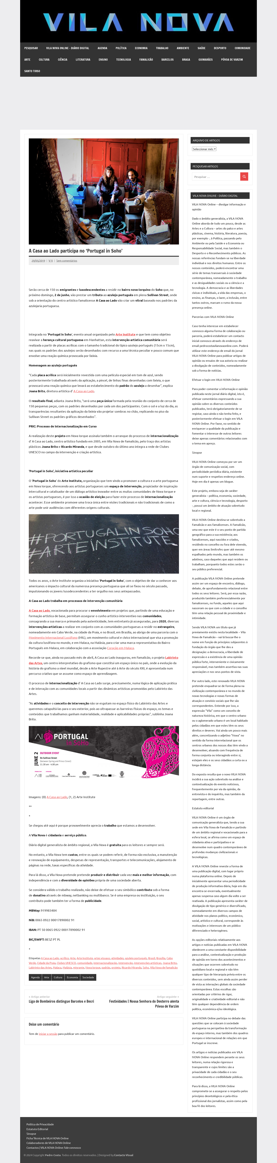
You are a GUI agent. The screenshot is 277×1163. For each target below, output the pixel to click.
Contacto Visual (123, 1155)
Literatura (83, 60)
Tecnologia (123, 60)
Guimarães (206, 60)
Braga (186, 60)
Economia (141, 48)
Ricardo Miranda (132, 967)
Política (121, 48)
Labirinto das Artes (40, 967)
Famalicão (146, 60)
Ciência (62, 60)
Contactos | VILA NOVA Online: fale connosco (53, 1147)
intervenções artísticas (147, 962)
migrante (78, 967)
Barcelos (167, 60)
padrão (106, 967)
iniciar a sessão (48, 1034)
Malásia (67, 967)
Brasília (160, 958)
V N (51, 260)
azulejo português (136, 958)
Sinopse (31, 1133)
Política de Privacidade (40, 1124)
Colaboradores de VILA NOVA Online (48, 1142)
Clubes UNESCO (66, 962)
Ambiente (183, 48)
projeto (115, 967)
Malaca (57, 967)
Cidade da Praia (46, 962)
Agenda (102, 48)
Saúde (201, 48)
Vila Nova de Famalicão (164, 967)
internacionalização (105, 962)
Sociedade (92, 977)
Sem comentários (66, 260)
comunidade (84, 962)
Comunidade (243, 48)
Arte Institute (85, 958)
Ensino (103, 60)
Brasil (151, 958)
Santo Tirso (32, 71)
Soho (146, 967)
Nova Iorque (93, 967)
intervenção (125, 962)
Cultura (44, 60)
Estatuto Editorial (37, 1129)
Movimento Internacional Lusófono (53, 637)
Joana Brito (170, 962)
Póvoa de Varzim (232, 60)
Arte (27, 60)
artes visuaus (102, 958)
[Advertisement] (138, 103)
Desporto (220, 48)
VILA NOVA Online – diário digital (67, 48)
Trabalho (162, 48)
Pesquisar (31, 48)
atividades (117, 958)
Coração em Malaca (120, 648)
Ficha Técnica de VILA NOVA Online (47, 1138)
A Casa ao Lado (83, 391)
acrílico (64, 958)
